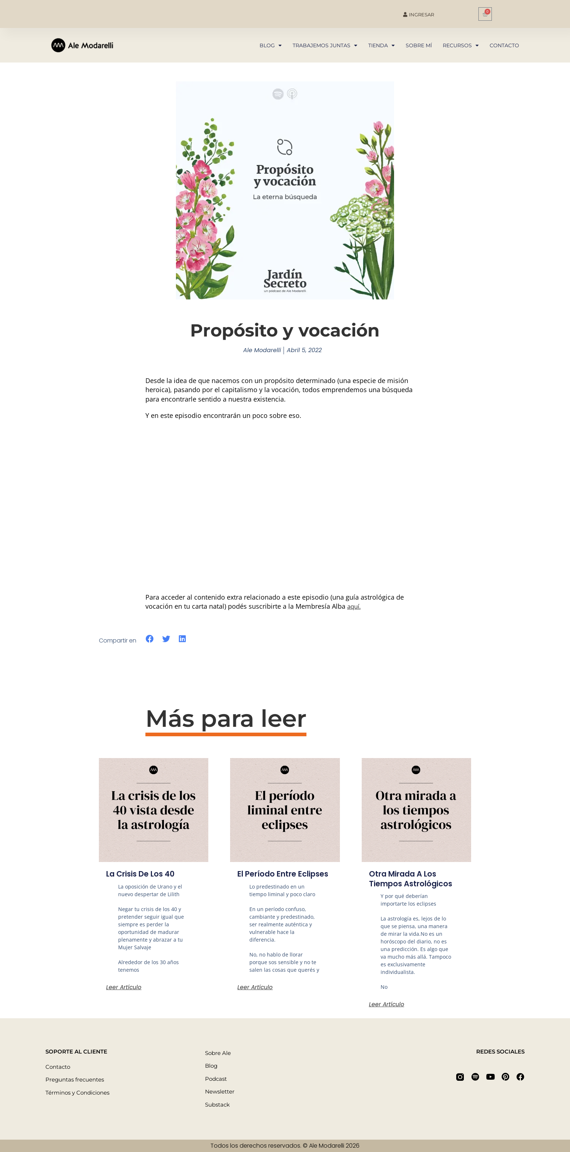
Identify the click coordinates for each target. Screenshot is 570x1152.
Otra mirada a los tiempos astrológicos (414, 878)
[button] (150, 639)
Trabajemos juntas (325, 45)
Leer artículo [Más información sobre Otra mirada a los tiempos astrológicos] (387, 1004)
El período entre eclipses (269, 878)
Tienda (381, 45)
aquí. (354, 606)
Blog (271, 45)
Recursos (461, 45)
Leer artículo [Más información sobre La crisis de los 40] (124, 987)
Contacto (504, 45)
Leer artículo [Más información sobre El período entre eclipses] (255, 996)
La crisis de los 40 (143, 873)
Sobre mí (419, 45)
